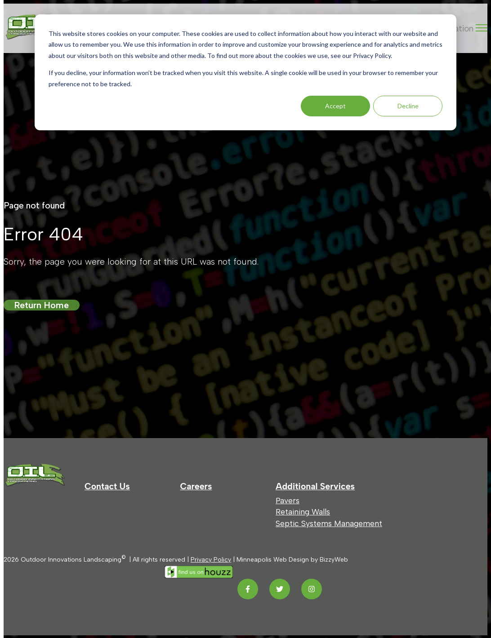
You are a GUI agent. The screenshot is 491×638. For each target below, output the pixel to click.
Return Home (41, 305)
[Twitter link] (279, 589)
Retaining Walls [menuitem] (303, 511)
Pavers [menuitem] (287, 500)
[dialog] (245, 72)
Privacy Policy (211, 559)
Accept (335, 106)
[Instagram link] (311, 589)
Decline (408, 106)
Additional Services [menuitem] (315, 486)
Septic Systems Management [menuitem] (329, 523)
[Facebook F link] (247, 589)
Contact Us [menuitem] (107, 486)
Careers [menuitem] (196, 486)
